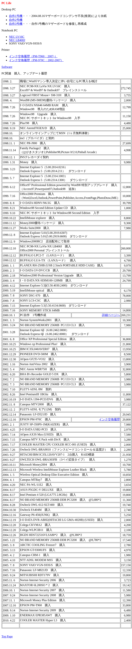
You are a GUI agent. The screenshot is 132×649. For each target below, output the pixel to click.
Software (6, 66)
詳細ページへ (111, 315)
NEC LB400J (17, 40)
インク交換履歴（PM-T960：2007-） (33, 56)
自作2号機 (15, 19)
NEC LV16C (16, 36)
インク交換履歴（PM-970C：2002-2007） (36, 60)
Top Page (7, 636)
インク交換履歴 (109, 419)
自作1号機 (15, 15)
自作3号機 (15, 23)
